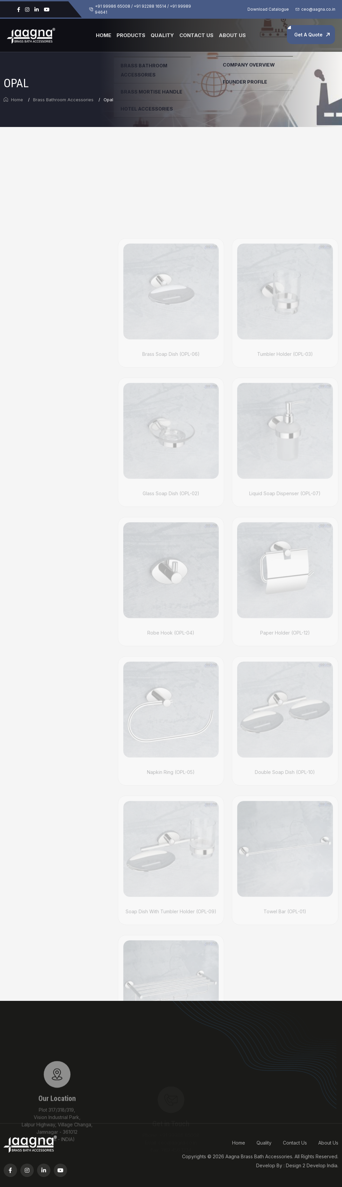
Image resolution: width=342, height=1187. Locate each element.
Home (103, 35)
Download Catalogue (268, 9)
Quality (162, 35)
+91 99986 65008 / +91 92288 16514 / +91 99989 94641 (143, 9)
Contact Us (196, 35)
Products (131, 35)
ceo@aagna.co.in (318, 9)
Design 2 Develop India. (312, 1165)
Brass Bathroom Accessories (63, 99)
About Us (232, 35)
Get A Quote (308, 34)
